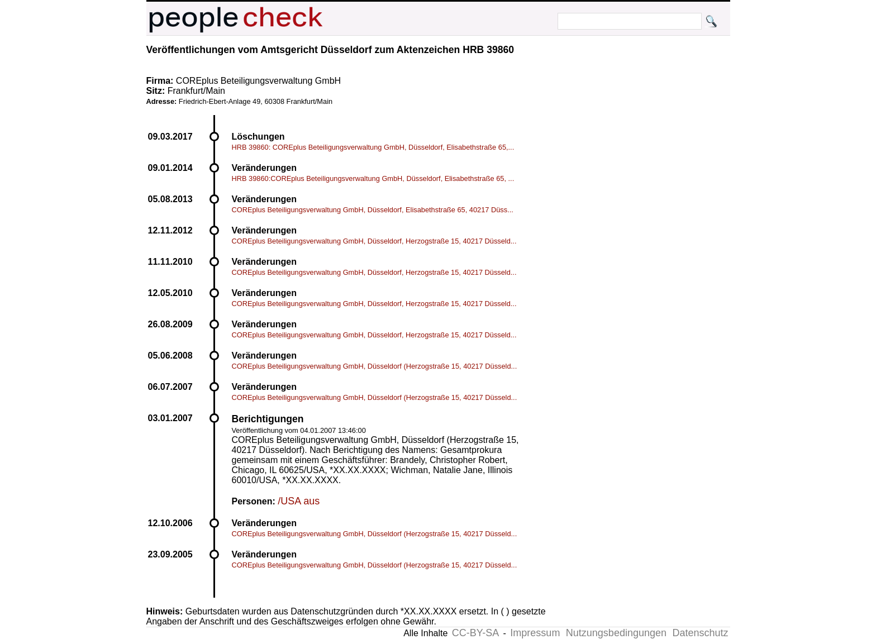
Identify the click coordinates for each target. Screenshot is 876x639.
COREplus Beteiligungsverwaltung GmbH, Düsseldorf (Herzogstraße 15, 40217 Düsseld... (374, 366)
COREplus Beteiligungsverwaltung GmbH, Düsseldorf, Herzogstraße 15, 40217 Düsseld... (374, 241)
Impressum (535, 632)
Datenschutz (700, 632)
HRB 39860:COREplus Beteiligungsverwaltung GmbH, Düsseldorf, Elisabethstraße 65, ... (373, 178)
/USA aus (299, 501)
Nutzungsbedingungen (616, 632)
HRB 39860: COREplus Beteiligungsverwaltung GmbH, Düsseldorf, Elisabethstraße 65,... (373, 147)
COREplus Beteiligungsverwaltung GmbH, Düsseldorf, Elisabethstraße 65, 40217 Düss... (372, 210)
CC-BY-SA (475, 632)
